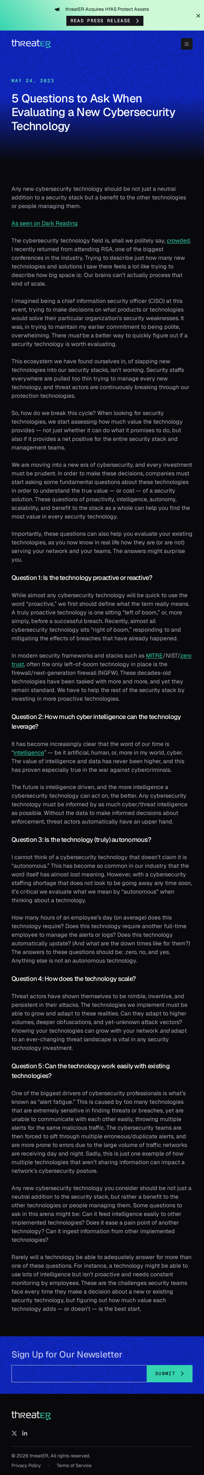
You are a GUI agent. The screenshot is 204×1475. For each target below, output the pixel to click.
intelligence (29, 752)
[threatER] (31, 1415)
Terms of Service (74, 1465)
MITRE (154, 655)
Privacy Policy (26, 1465)
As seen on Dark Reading (44, 223)
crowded (178, 240)
